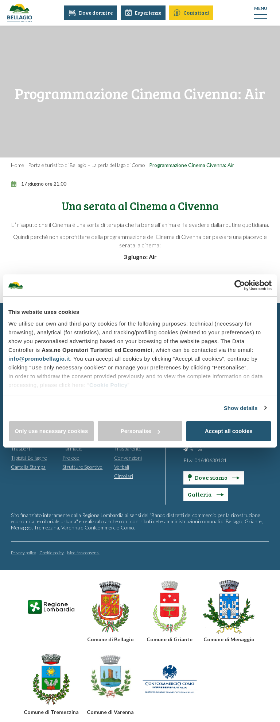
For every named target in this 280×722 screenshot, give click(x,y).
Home (17, 165)
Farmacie (72, 448)
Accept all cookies (229, 431)
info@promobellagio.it (39, 359)
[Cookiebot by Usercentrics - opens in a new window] (240, 285)
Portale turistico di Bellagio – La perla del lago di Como (86, 165)
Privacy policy (23, 552)
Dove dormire (91, 12)
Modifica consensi (83, 552)
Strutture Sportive (82, 466)
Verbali (121, 466)
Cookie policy (51, 552)
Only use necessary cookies (51, 431)
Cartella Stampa (28, 466)
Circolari (123, 475)
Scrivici (197, 449)
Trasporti (21, 448)
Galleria (206, 494)
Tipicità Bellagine (29, 457)
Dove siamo (214, 477)
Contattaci (191, 12)
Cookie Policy (108, 385)
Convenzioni (128, 457)
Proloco (70, 457)
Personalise (140, 431)
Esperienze (143, 12)
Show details (241, 408)
